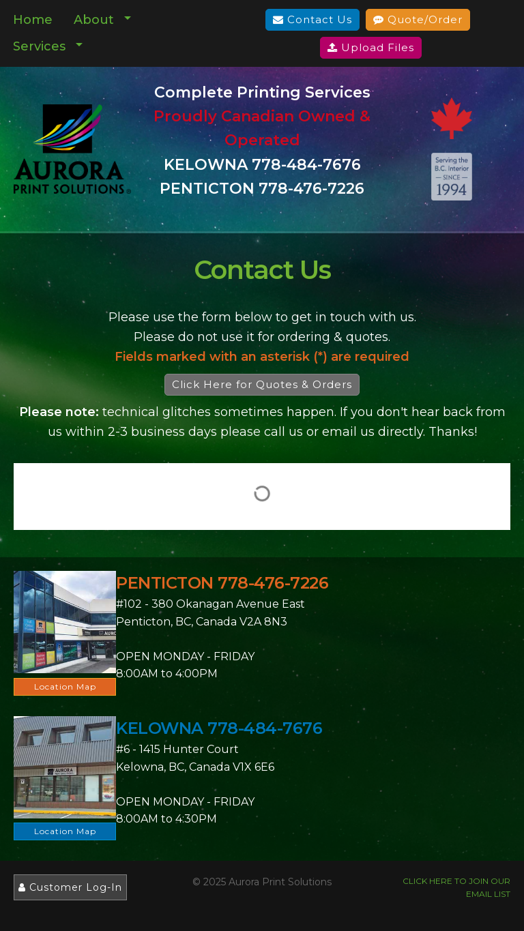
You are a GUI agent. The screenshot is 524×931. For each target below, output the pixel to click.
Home (33, 19)
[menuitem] (33, 20)
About (94, 19)
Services (39, 46)
